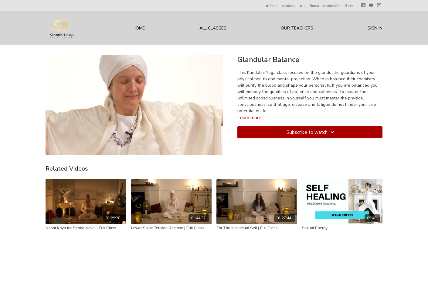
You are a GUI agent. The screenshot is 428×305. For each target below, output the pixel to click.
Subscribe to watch (311, 132)
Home (139, 28)
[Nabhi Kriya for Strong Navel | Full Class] (86, 228)
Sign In (375, 28)
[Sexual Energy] (342, 228)
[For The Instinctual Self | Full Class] (256, 228)
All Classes (212, 28)
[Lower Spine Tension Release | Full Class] (171, 228)
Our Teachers (297, 28)
